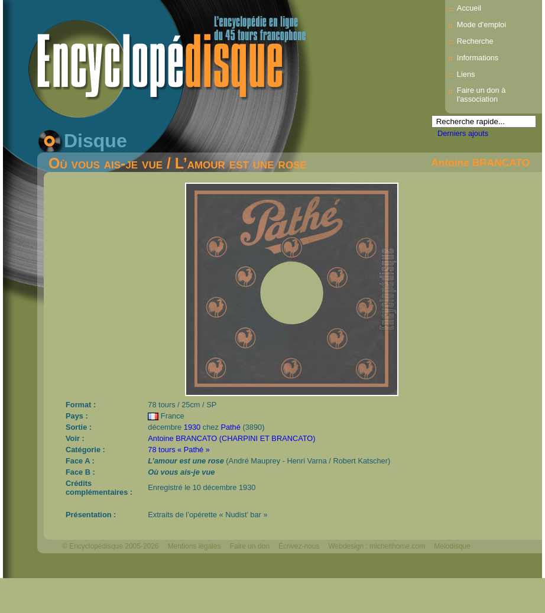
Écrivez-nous (298, 546)
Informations (477, 57)
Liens (466, 74)
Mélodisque (452, 546)
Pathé (230, 427)
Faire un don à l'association (481, 94)
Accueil (469, 8)
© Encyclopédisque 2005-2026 (110, 546)
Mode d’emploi (481, 24)
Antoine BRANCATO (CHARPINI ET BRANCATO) (231, 438)
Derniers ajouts (462, 133)
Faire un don (250, 546)
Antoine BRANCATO (480, 162)
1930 (192, 427)
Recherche (475, 41)
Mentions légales (194, 546)
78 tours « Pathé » (179, 449)
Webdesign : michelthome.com (376, 546)
